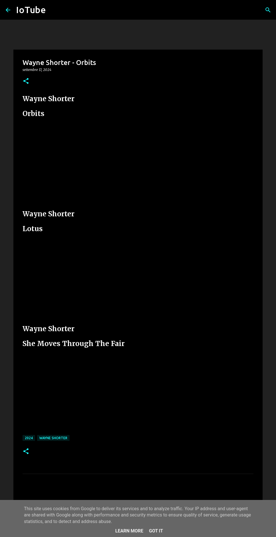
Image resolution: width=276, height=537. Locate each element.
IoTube (31, 10)
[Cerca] (268, 10)
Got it (156, 531)
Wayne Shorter (53, 438)
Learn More (129, 531)
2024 (29, 438)
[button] (26, 81)
